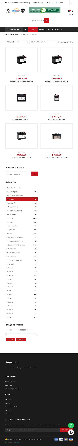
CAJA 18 (10, 283)
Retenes (11, 264)
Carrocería (11, 203)
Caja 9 (10, 298)
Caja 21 (10, 317)
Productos (33, 29)
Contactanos (9, 385)
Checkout (58, 29)
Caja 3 (10, 279)
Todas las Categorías (14, 188)
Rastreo (42, 29)
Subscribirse (66, 430)
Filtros (10, 218)
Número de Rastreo (12, 407)
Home (25, 29)
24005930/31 (38, 3)
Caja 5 (10, 291)
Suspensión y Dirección (16, 245)
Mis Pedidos (9, 403)
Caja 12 (10, 313)
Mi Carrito (8, 410)
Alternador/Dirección (15, 260)
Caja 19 (10, 287)
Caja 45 (10, 268)
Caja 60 (10, 275)
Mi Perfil (8, 400)
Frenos (10, 222)
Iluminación (12, 226)
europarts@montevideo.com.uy (19, 3)
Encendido (12, 214)
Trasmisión (12, 249)
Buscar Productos (21, 34)
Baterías (11, 199)
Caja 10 (10, 302)
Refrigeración (13, 207)
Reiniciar (21, 340)
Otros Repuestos (14, 252)
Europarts (10, 439)
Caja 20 (10, 306)
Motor (10, 233)
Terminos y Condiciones (13, 389)
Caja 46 (10, 272)
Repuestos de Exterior (16, 237)
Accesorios (12, 256)
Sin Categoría (13, 192)
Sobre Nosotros (10, 382)
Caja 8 (10, 294)
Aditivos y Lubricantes (16, 195)
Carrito (50, 29)
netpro (17, 442)
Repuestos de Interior (15, 241)
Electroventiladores (15, 211)
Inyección (11, 230)
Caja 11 (10, 310)
